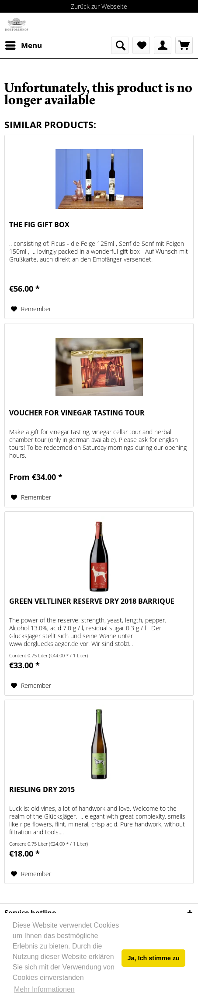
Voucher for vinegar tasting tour (77, 413)
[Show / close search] (120, 45)
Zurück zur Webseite (99, 6)
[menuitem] (23, 45)
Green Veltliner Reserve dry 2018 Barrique (91, 601)
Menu (23, 44)
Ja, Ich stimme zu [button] (154, 958)
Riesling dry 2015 (42, 789)
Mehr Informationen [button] (44, 989)
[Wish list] (141, 45)
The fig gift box (39, 224)
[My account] (162, 45)
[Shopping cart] (184, 45)
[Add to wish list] (31, 309)
